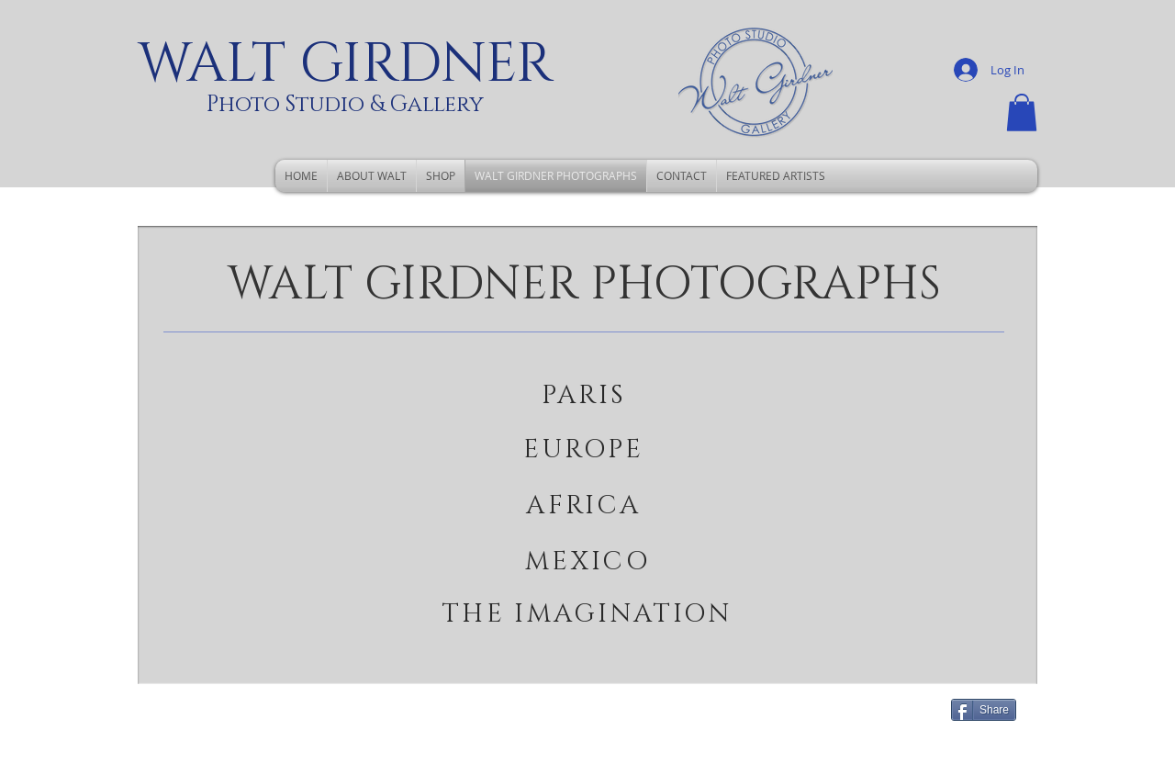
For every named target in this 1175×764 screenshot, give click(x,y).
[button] (1021, 112)
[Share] (983, 710)
